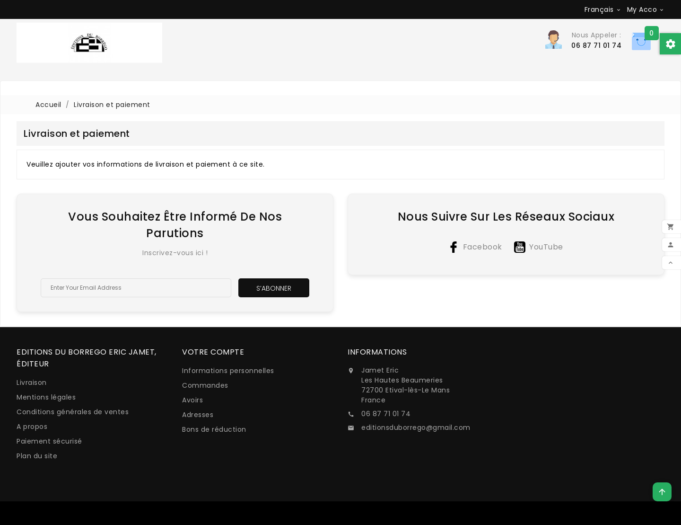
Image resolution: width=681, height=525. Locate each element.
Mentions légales (46, 397)
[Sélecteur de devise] (646, 9)
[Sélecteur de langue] (603, 9)
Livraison (32, 382)
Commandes (205, 385)
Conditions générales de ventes (73, 412)
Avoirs (192, 400)
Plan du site (37, 456)
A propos (32, 426)
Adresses (197, 414)
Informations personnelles (228, 370)
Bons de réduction (214, 429)
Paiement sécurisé (49, 441)
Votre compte (213, 352)
